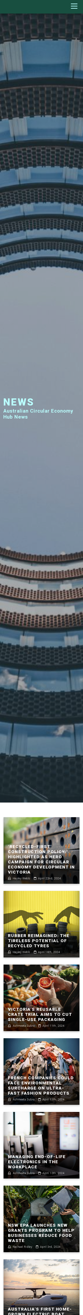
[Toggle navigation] (75, 7)
